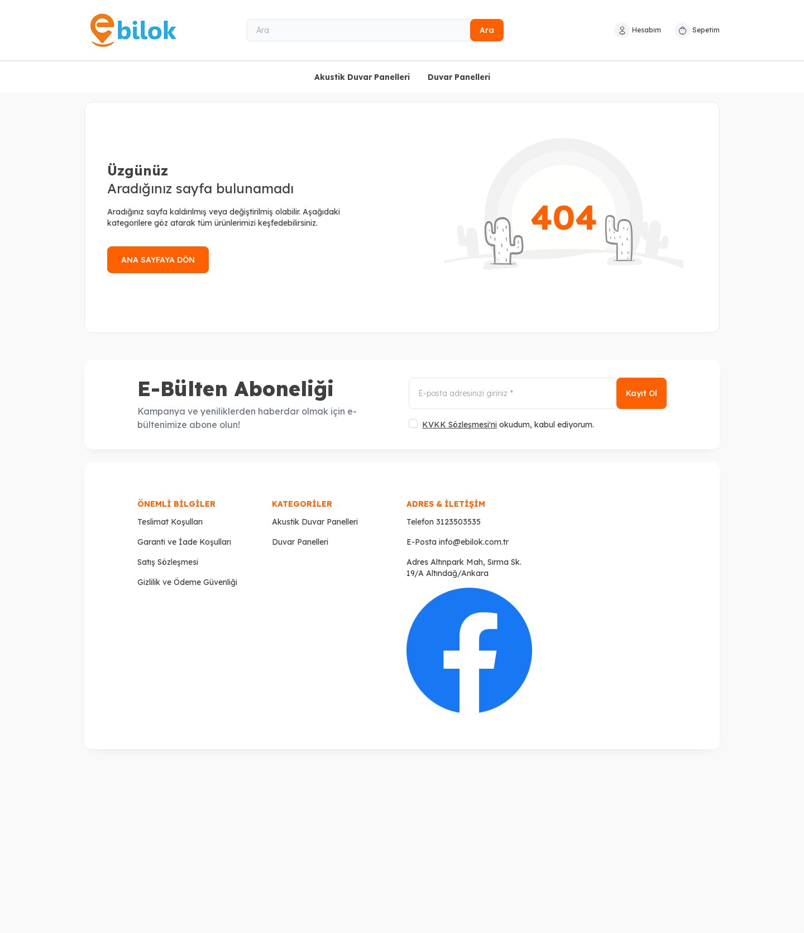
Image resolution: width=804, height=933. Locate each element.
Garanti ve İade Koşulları (184, 542)
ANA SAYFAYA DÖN (158, 260)
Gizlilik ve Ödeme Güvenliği (187, 582)
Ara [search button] (487, 30)
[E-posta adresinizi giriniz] (538, 393)
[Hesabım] (637, 30)
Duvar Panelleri (459, 77)
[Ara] (375, 30)
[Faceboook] (469, 650)
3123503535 (458, 522)
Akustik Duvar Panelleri (362, 77)
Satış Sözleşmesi (167, 562)
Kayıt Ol (641, 393)
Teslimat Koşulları (170, 522)
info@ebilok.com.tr (474, 542)
